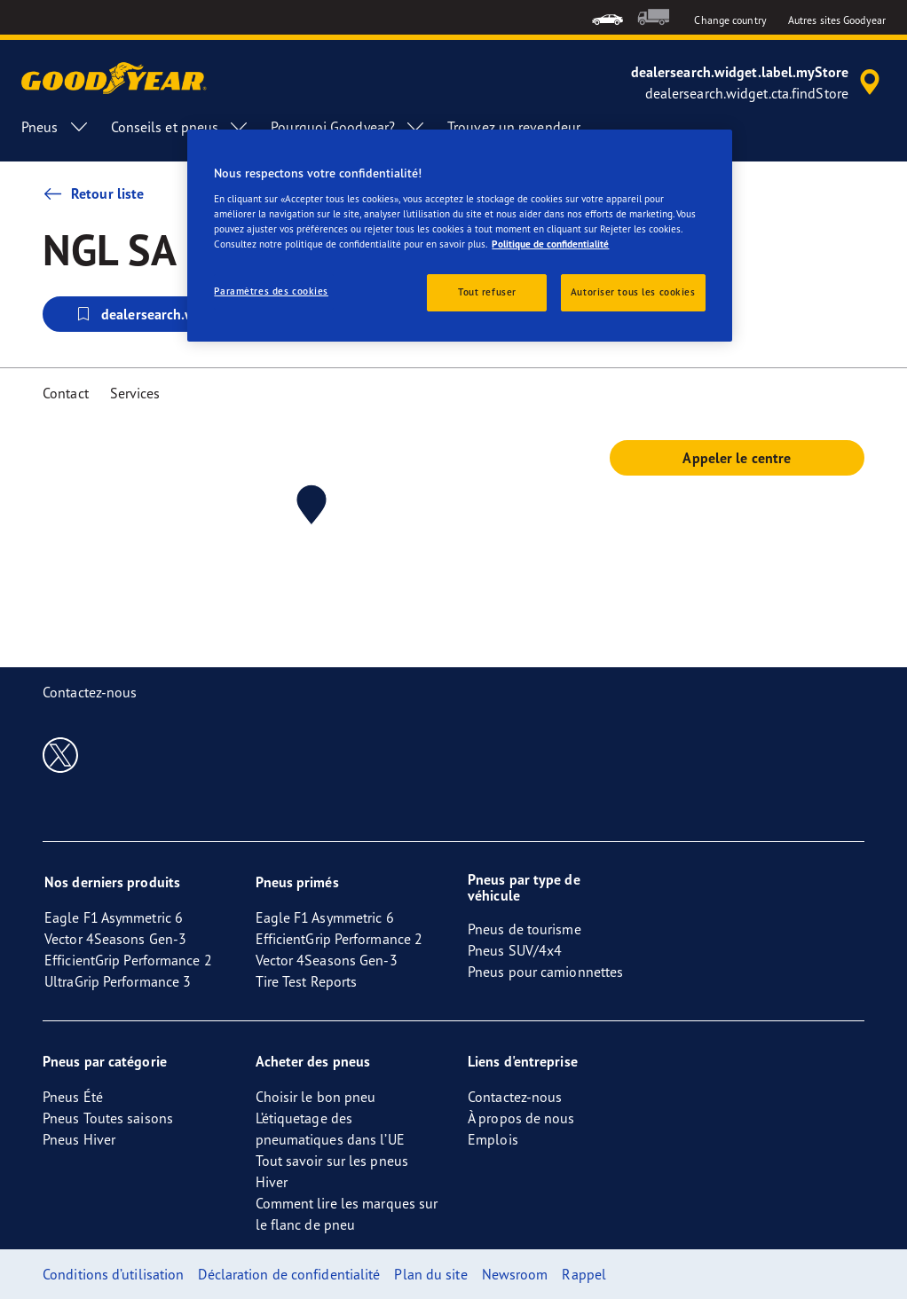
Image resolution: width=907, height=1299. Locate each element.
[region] (459, 236)
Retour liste (93, 193)
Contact (66, 393)
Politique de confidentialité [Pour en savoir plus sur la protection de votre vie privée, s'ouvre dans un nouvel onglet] (550, 244)
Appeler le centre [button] (736, 458)
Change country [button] (730, 20)
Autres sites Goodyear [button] (837, 20)
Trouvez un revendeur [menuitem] (513, 127)
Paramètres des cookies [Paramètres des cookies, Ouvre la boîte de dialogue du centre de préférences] (271, 291)
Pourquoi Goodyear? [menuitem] (348, 127)
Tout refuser (487, 292)
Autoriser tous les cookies (633, 292)
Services (135, 393)
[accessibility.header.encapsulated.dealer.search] (758, 82)
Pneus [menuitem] (55, 127)
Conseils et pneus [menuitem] (180, 127)
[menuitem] (607, 17)
